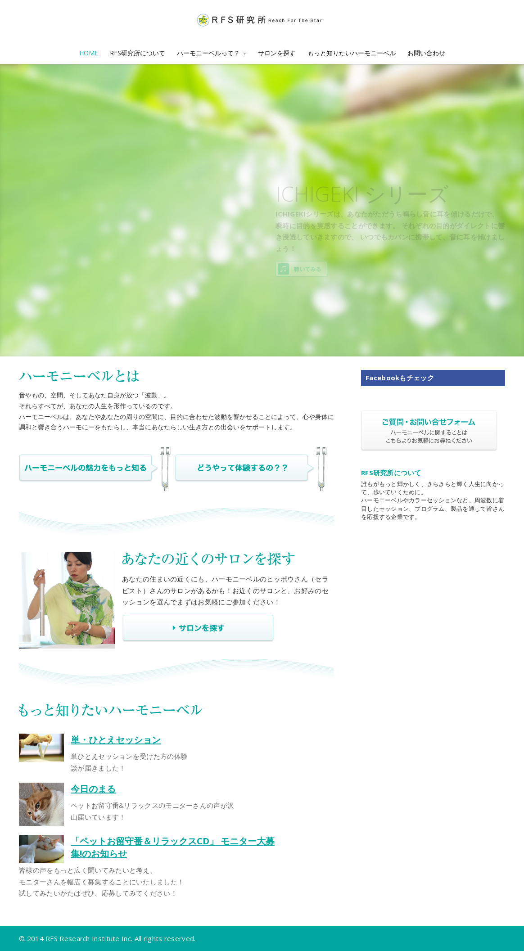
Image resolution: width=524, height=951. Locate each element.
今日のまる (93, 789)
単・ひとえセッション (116, 740)
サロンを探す (277, 53)
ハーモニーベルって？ (208, 53)
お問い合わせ (426, 53)
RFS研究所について (137, 53)
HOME (88, 53)
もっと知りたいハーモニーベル (351, 53)
